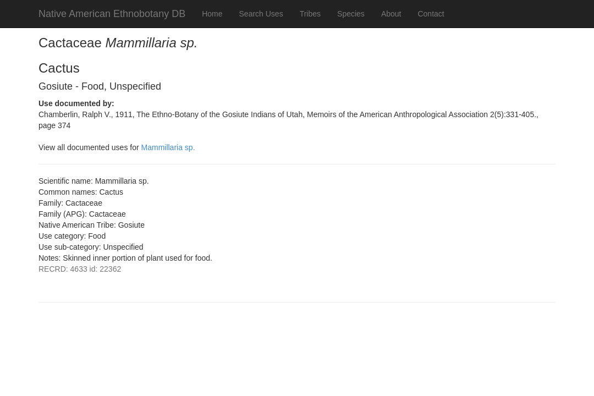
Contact (430, 13)
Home (212, 13)
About (391, 13)
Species (351, 13)
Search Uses (261, 13)
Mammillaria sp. (168, 147)
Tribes (310, 13)
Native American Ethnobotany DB (111, 13)
